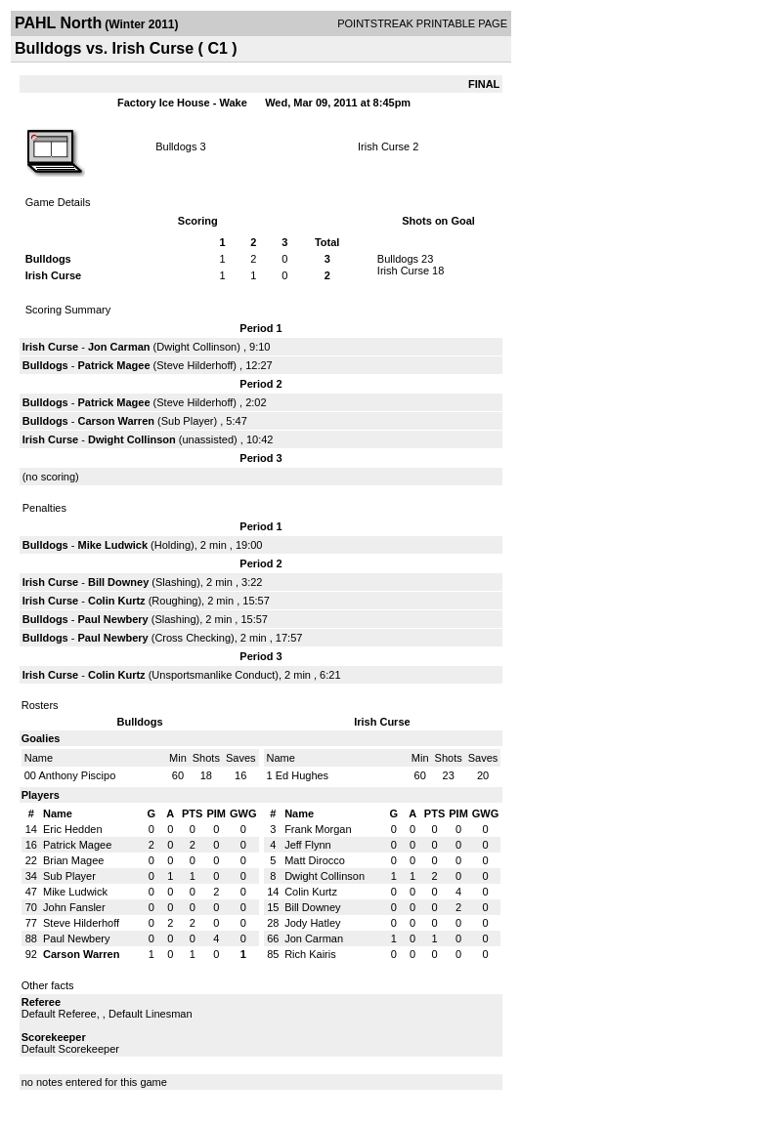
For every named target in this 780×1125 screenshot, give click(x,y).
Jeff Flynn (307, 845)
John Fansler (74, 907)
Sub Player (187, 421)
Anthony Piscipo (76, 775)
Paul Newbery (113, 619)
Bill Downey (118, 582)
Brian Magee (73, 860)
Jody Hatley (312, 923)
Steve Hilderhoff (194, 365)
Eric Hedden (73, 829)
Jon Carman (119, 347)
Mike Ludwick (113, 545)
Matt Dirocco (314, 860)
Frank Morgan (317, 829)
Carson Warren (116, 421)
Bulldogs (175, 146)
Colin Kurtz (117, 600)
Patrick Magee (114, 365)
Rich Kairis (310, 954)
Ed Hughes (302, 775)
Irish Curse (384, 146)
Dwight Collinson (196, 347)
